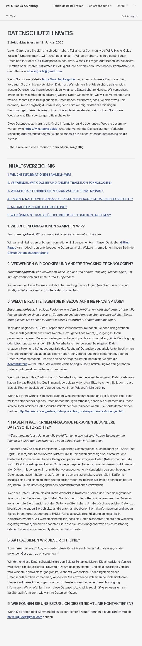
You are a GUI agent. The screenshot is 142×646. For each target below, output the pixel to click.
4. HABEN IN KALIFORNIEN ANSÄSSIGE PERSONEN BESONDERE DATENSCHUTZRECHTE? (70, 199)
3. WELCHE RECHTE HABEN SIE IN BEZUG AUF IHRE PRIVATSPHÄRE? (55, 191)
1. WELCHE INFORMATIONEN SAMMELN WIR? (39, 174)
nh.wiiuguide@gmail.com (44, 71)
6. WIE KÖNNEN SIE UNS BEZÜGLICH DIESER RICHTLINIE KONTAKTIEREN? (59, 215)
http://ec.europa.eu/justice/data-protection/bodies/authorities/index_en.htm (71, 411)
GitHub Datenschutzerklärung (27, 253)
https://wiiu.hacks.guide (58, 79)
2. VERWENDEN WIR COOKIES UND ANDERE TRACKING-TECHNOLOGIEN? (59, 182)
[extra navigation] (134, 6)
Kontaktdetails (17, 364)
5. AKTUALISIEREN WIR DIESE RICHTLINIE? (37, 207)
